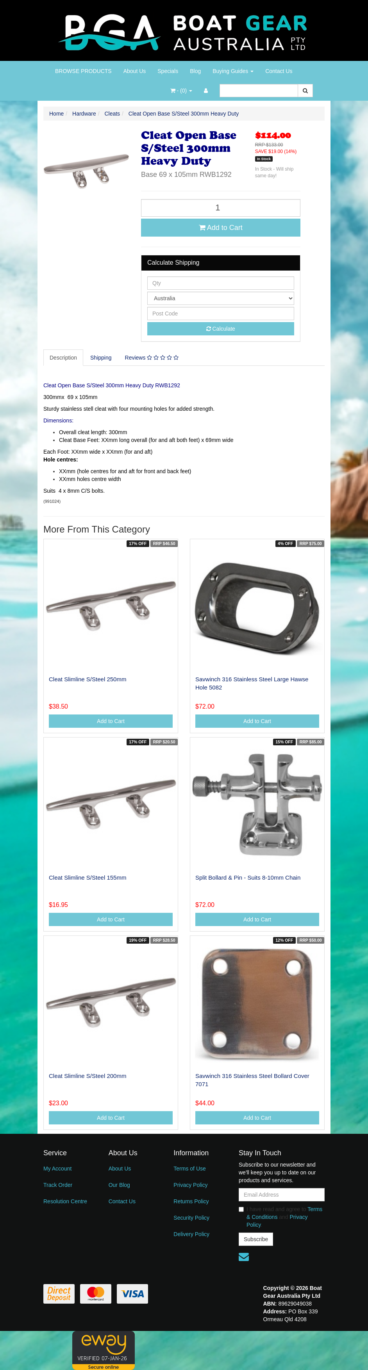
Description (63, 358)
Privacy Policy (190, 1185)
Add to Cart (221, 228)
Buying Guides (233, 71)
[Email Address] (282, 1194)
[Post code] (220, 313)
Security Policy (191, 1218)
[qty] (220, 283)
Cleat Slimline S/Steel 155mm (87, 877)
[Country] (220, 298)
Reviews (152, 358)
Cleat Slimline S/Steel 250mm (87, 679)
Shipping (101, 358)
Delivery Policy (191, 1234)
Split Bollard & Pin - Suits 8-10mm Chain (247, 877)
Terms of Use (189, 1168)
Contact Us (278, 71)
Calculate (220, 329)
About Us (134, 71)
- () (181, 90)
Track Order (57, 1185)
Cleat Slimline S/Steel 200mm (87, 1075)
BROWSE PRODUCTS (83, 71)
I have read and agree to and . (280, 1217)
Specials (167, 71)
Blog (195, 71)
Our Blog (119, 1185)
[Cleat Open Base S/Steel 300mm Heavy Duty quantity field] (220, 208)
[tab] (63, 357)
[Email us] (244, 1257)
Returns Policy (191, 1201)
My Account (57, 1168)
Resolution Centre (65, 1201)
